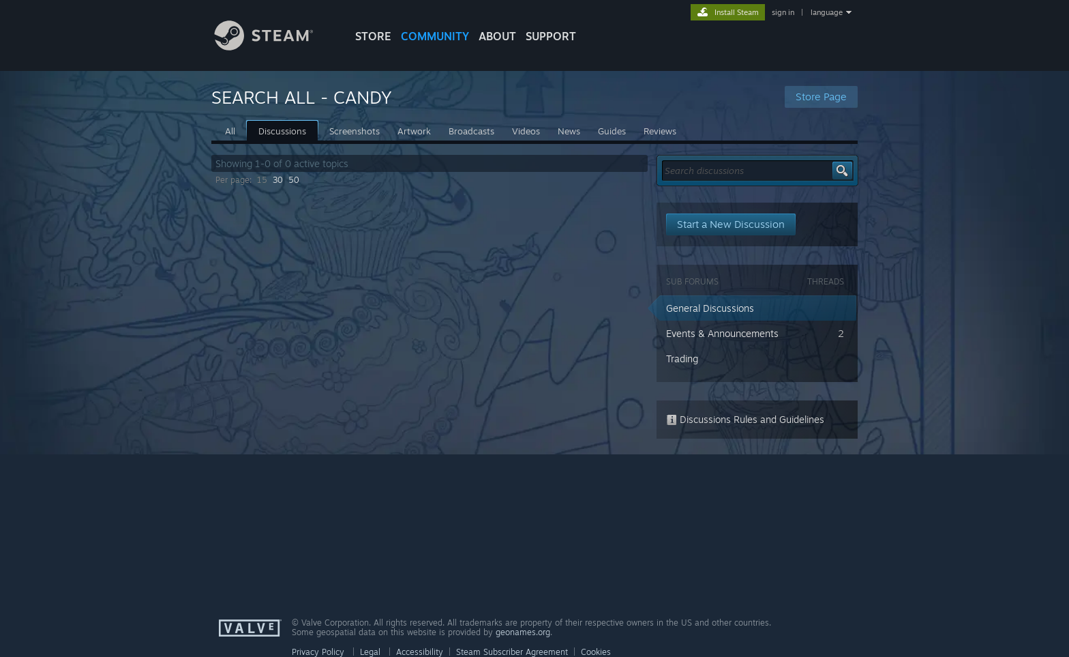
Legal (370, 652)
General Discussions (710, 308)
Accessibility (419, 652)
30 (278, 180)
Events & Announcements (722, 333)
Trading (682, 358)
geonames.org (523, 632)
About (497, 36)
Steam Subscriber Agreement (512, 652)
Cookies (596, 652)
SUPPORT (551, 36)
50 (293, 180)
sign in (783, 12)
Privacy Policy (318, 652)
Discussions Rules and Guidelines (745, 419)
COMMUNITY (435, 36)
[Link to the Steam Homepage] (274, 47)
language (827, 12)
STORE (373, 36)
